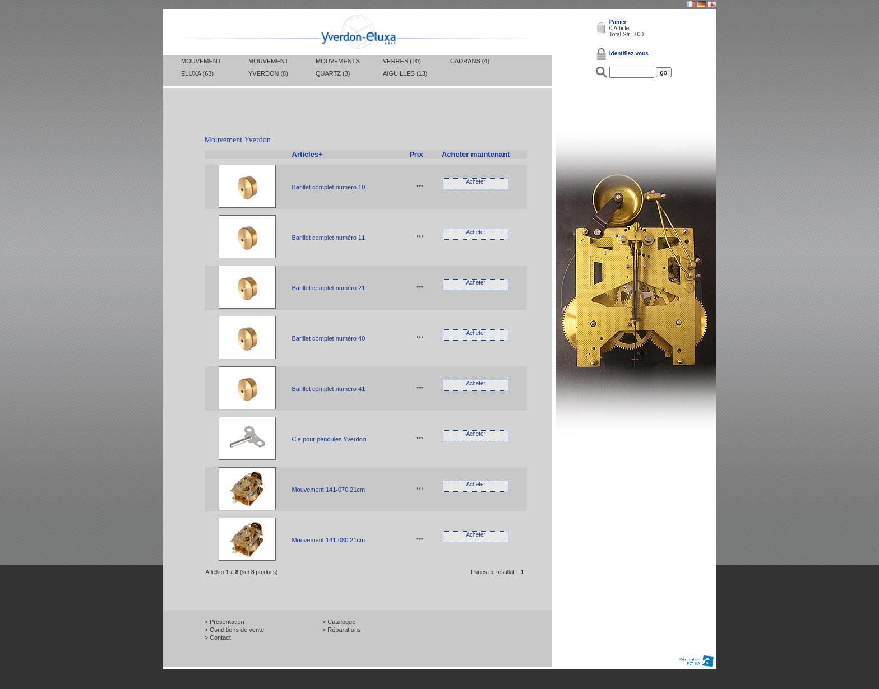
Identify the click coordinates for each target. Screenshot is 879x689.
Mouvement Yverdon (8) (268, 67)
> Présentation (224, 621)
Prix (416, 154)
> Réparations (341, 629)
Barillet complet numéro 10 (328, 187)
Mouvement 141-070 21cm (328, 489)
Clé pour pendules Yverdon (329, 439)
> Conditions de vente (235, 629)
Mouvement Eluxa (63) (201, 67)
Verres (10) (402, 61)
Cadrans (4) (469, 61)
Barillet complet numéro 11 (328, 237)
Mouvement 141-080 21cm (328, 540)
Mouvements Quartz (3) (338, 67)
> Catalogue (339, 621)
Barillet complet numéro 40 (328, 338)
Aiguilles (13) (405, 73)
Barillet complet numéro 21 (328, 288)
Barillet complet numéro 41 (328, 388)
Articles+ (307, 154)
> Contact (218, 637)
